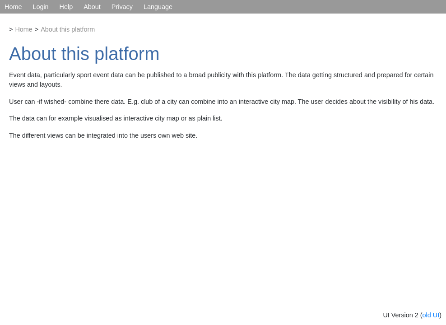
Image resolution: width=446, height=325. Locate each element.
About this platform (68, 29)
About (92, 6)
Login (40, 6)
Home (13, 6)
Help (66, 6)
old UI (431, 315)
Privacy (122, 6)
